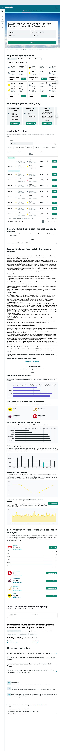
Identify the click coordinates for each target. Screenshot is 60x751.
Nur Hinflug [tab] (37, 58)
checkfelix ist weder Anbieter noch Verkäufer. (33, 709)
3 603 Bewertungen (17, 549)
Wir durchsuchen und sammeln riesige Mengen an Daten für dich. (33, 711)
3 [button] (48, 221)
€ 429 (11, 23)
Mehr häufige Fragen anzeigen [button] (32, 361)
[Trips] (2, 23)
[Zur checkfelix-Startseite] (9, 7)
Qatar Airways (16, 578)
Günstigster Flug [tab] (12, 58)
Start (7, 49)
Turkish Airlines (16, 571)
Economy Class (36, 642)
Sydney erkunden (12, 274)
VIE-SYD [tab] (32, 239)
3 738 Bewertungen (17, 582)
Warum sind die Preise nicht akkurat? (33, 714)
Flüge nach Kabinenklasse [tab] (14, 631)
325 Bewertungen (17, 597)
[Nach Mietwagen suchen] (2, 16)
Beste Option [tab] (21, 58)
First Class (9, 640)
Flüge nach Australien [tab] (37, 631)
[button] (2, 7)
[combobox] (33, 29)
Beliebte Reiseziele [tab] (23, 634)
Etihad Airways (16, 586)
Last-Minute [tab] (29, 58)
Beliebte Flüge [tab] (33, 634)
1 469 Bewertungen (17, 590)
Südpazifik (11, 49)
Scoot (14, 593)
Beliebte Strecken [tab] (12, 634)
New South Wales (23, 49)
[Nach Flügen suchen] (2, 11)
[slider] (55, 144)
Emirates (15, 545)
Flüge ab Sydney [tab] (26, 631)
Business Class (36, 640)
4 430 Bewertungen (17, 575)
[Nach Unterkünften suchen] (2, 14)
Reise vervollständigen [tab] (50, 631)
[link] (15, 123)
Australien (17, 49)
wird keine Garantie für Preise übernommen (39, 705)
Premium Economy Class (12, 642)
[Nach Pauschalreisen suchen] (2, 19)
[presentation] (44, 26)
